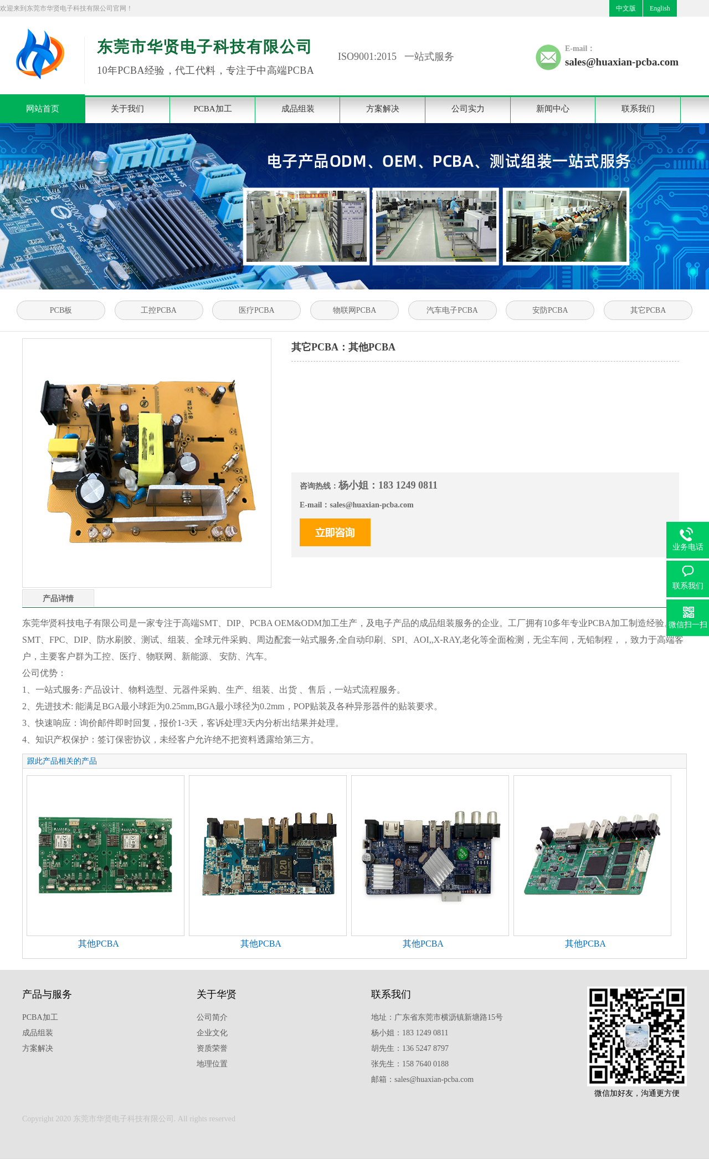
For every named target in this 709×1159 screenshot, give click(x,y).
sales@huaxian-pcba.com (622, 62)
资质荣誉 (212, 1048)
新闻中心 (552, 108)
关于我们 (127, 108)
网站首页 (42, 108)
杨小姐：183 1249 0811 (409, 1033)
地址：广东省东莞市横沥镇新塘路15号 (437, 1017)
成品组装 (298, 108)
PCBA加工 (212, 108)
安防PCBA (550, 310)
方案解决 (382, 108)
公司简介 (212, 1017)
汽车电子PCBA (452, 310)
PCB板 (61, 310)
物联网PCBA (355, 310)
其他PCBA (98, 943)
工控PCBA (159, 310)
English (660, 8)
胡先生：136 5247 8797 (410, 1048)
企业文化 (212, 1033)
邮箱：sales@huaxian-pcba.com (422, 1079)
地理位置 (212, 1064)
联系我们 (638, 108)
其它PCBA (648, 310)
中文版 (626, 8)
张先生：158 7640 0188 (410, 1064)
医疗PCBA (257, 310)
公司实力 (468, 108)
